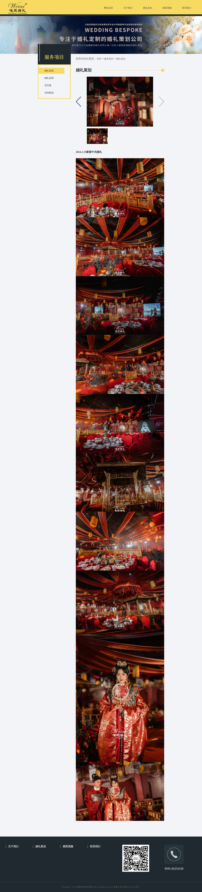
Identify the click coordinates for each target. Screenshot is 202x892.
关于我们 (13, 846)
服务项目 (108, 59)
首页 (99, 59)
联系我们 (95, 846)
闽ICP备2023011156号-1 (130, 887)
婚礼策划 (49, 70)
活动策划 (49, 92)
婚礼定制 (49, 78)
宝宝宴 (48, 85)
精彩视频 (68, 846)
